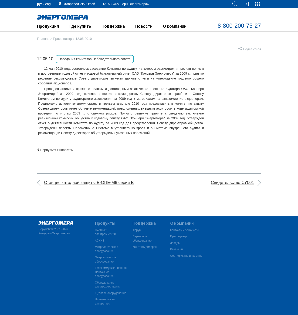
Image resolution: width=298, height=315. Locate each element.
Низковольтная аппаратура (105, 301)
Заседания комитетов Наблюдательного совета (95, 59)
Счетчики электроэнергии (105, 232)
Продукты (105, 223)
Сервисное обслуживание (142, 238)
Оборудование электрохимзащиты (108, 284)
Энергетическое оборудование (105, 259)
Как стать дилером (144, 247)
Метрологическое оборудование (106, 249)
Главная (43, 39)
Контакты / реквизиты (184, 230)
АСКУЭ (99, 240)
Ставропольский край (78, 4)
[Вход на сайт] (246, 4)
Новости (143, 26)
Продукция (48, 26)
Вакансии (176, 249)
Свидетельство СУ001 (232, 182)
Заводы (175, 243)
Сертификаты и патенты (186, 255)
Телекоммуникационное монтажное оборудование (111, 272)
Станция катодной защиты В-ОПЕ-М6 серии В (89, 182)
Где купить (80, 26)
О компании (174, 26)
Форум (136, 230)
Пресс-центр (62, 39)
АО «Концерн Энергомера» (128, 4)
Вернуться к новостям (55, 150)
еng (48, 4)
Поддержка (113, 26)
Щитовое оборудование (110, 293)
